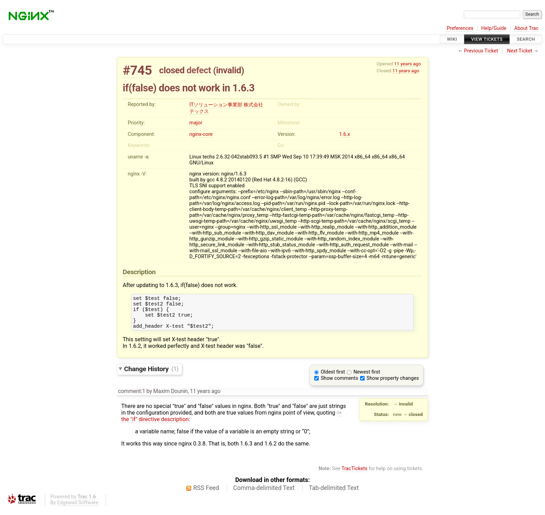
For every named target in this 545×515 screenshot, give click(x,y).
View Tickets (487, 39)
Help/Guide (493, 28)
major (195, 123)
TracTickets (354, 475)
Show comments (339, 384)
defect (199, 70)
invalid (228, 70)
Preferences (460, 28)
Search (526, 39)
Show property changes (393, 384)
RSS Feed (206, 494)
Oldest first (333, 378)
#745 (137, 70)
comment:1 (131, 397)
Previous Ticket (481, 51)
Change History (151, 375)
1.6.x (344, 134)
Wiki (452, 39)
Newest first (366, 378)
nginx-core (201, 134)
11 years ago (407, 63)
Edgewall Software (77, 509)
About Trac (526, 28)
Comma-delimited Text (264, 494)
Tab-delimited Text (334, 494)
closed (172, 70)
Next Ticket (519, 51)
